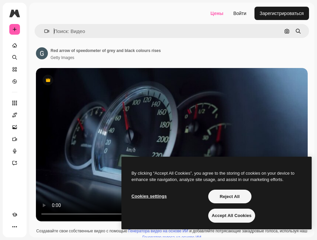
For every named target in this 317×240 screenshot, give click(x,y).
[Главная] (14, 45)
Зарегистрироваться (282, 13)
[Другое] (14, 226)
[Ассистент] (14, 163)
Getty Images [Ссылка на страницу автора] (62, 57)
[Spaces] (14, 115)
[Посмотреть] (14, 81)
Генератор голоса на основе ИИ (171, 237)
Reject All (229, 196)
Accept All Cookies (232, 215)
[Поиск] (14, 57)
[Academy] (14, 214)
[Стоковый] (14, 69)
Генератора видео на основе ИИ (158, 231)
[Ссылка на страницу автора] (42, 53)
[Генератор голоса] (14, 151)
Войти (239, 13)
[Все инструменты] (14, 103)
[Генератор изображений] (14, 127)
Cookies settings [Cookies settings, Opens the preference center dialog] (149, 196)
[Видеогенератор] (14, 139)
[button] (44, 31)
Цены (217, 13)
